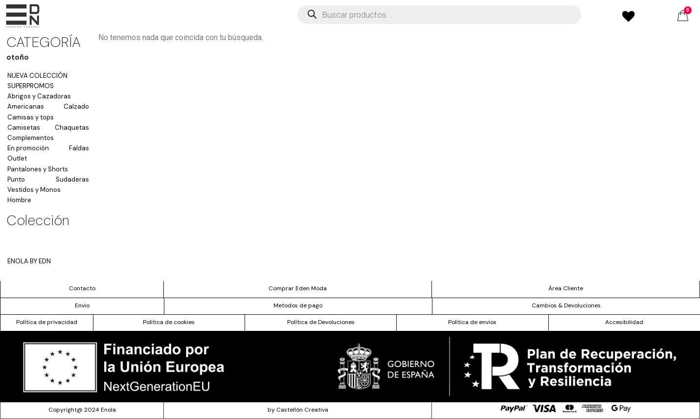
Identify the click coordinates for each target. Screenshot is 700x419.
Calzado (76, 106)
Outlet (17, 158)
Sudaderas (72, 179)
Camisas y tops (30, 117)
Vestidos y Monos (34, 190)
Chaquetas (72, 127)
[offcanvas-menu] (23, 16)
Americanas (25, 106)
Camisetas (23, 127)
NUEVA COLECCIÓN (37, 75)
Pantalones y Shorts (37, 169)
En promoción (28, 148)
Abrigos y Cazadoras (39, 96)
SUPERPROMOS (30, 86)
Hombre (19, 200)
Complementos (30, 138)
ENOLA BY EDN (29, 261)
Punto (16, 179)
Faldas (79, 148)
